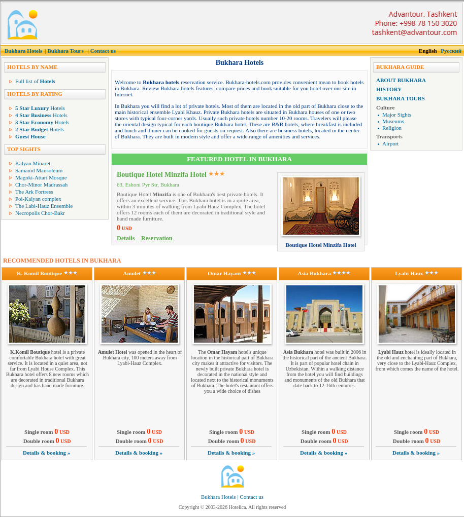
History (389, 89)
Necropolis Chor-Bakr (40, 213)
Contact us (103, 51)
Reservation (156, 238)
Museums (393, 121)
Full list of (35, 81)
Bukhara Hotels (23, 51)
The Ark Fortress (34, 192)
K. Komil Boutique (39, 273)
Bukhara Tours (65, 51)
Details (126, 238)
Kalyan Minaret (32, 163)
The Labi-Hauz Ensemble (44, 206)
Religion (392, 128)
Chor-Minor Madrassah (41, 184)
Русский (451, 51)
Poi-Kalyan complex (38, 199)
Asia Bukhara (314, 273)
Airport (390, 143)
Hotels (40, 108)
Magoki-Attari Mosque (41, 177)
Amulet (132, 273)
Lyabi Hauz (409, 273)
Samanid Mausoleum (38, 170)
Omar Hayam (224, 273)
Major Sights (396, 115)
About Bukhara (401, 80)
